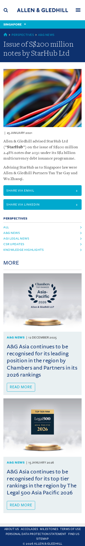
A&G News (46, 35)
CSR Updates (13, 244)
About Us (11, 529)
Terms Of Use (70, 529)
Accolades (29, 529)
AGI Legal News (16, 238)
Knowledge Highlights (23, 249)
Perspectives (23, 35)
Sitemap (42, 538)
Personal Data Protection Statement (36, 534)
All (6, 227)
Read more (21, 387)
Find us (74, 534)
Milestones (49, 529)
